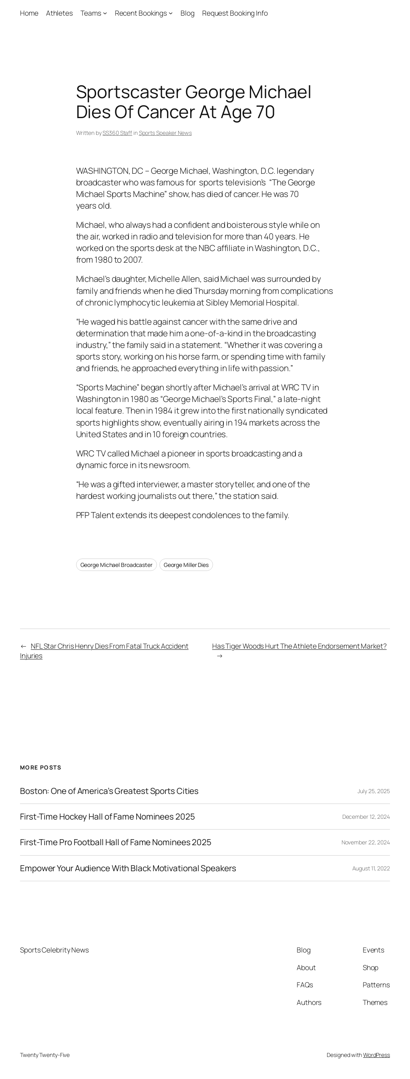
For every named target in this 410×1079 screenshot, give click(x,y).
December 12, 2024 (366, 816)
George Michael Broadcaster (116, 565)
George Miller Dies (186, 565)
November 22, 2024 (366, 842)
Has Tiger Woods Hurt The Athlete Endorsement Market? (299, 646)
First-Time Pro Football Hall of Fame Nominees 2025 (115, 842)
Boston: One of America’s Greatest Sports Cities (109, 791)
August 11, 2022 (371, 868)
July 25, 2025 (374, 791)
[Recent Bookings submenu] (171, 13)
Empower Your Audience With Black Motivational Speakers (128, 868)
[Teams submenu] (105, 13)
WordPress (376, 1055)
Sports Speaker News (165, 133)
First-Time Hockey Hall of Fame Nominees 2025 (107, 816)
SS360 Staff (117, 133)
